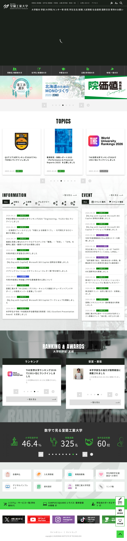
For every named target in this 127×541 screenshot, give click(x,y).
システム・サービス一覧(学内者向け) (21, 504)
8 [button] (74, 181)
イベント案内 (100, 202)
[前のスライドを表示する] (44, 105)
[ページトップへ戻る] (120, 534)
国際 (74, 203)
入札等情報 (44, 474)
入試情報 (29, 203)
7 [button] (73, 105)
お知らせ (16, 203)
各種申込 (12, 474)
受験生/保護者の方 (14, 72)
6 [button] (69, 105)
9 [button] (76, 454)
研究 (57, 203)
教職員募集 (76, 474)
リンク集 (106, 486)
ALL (6, 202)
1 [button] (52, 105)
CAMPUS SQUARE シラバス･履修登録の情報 (66, 504)
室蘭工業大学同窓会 (78, 486)
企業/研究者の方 (88, 72)
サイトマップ (71, 532)
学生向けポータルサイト (106, 504)
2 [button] (56, 105)
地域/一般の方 (112, 72)
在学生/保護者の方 (39, 72)
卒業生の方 (63, 72)
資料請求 (43, 486)
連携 (65, 203)
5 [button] (66, 105)
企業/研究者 (63, 3)
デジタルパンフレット (16, 486)
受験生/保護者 (36, 3)
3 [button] (59, 105)
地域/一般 (72, 3)
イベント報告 (117, 202)
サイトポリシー (56, 532)
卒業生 (56, 3)
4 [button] (63, 105)
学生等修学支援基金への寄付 (109, 474)
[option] (21, 87)
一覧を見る (67, 195)
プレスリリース (43, 203)
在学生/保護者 (48, 3)
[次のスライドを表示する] (81, 105)
